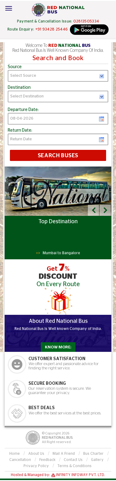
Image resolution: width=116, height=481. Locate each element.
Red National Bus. (57, 437)
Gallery (97, 460)
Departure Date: (23, 110)
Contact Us (73, 460)
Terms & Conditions (74, 466)
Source (15, 67)
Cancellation (20, 460)
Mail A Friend (64, 453)
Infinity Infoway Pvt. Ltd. (80, 475)
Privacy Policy (36, 466)
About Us (36, 453)
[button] (93, 210)
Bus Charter (93, 453)
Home (14, 453)
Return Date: (20, 130)
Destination (19, 87)
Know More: (58, 347)
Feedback (47, 460)
